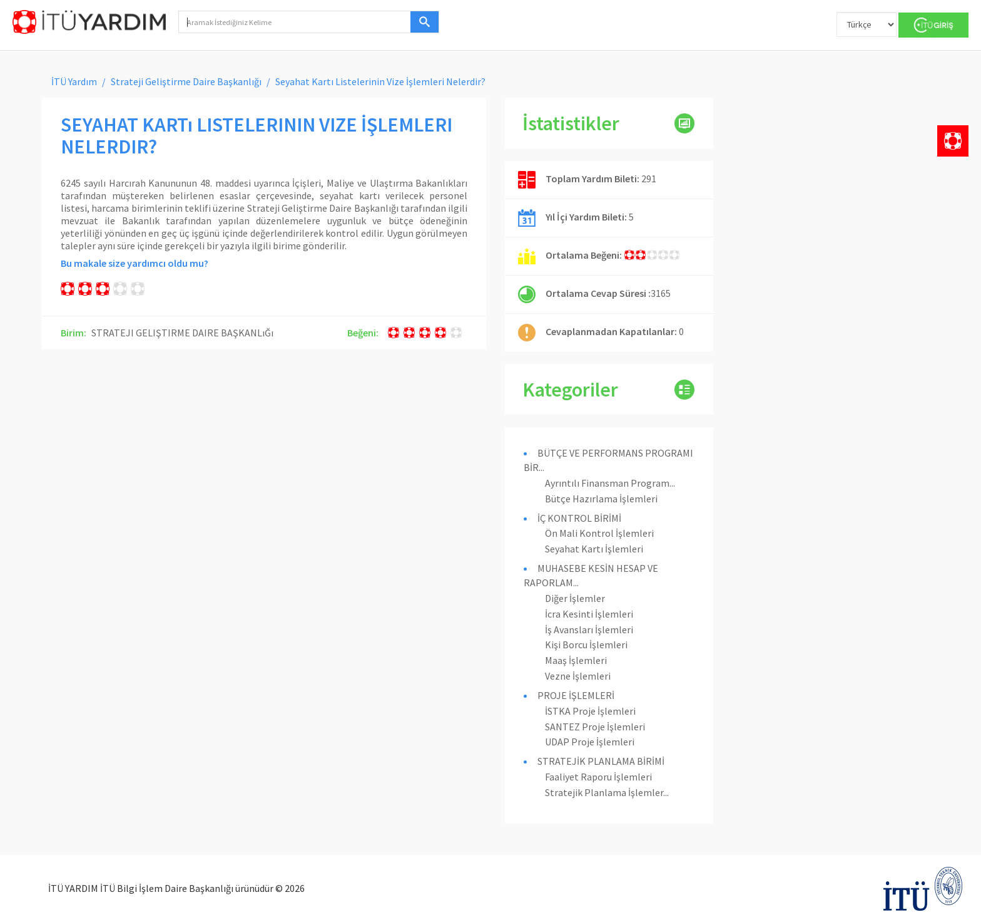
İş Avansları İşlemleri (589, 629)
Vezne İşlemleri (578, 676)
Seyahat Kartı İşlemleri (594, 548)
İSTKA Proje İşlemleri (590, 711)
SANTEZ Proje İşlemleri (595, 726)
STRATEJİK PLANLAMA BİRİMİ (600, 761)
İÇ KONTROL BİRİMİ (579, 518)
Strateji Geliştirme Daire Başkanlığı (186, 81)
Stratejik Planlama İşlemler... (607, 792)
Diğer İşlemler (575, 598)
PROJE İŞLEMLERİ (575, 695)
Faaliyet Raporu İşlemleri (598, 776)
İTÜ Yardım (74, 81)
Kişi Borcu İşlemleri (586, 644)
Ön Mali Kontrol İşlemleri (599, 533)
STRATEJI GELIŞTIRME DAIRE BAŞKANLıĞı (182, 332)
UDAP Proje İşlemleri (589, 741)
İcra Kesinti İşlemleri (589, 614)
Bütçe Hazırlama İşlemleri (601, 498)
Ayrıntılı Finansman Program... (610, 483)
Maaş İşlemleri (576, 660)
